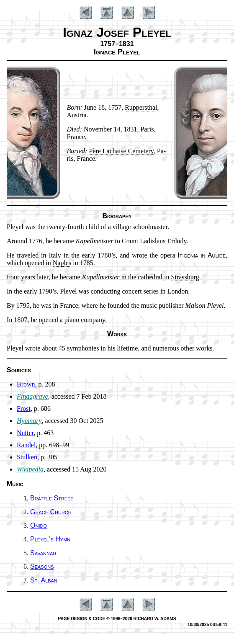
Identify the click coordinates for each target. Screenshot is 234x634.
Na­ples (62, 262)
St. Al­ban (43, 580)
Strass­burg (185, 277)
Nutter (25, 432)
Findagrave (32, 396)
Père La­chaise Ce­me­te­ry (121, 151)
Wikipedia (30, 469)
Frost (24, 408)
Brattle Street (51, 498)
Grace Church (51, 511)
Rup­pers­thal (141, 107)
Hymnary (29, 420)
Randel (26, 444)
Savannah (43, 553)
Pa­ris (147, 129)
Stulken (27, 457)
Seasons (42, 566)
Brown (26, 384)
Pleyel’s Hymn (50, 539)
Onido (38, 525)
